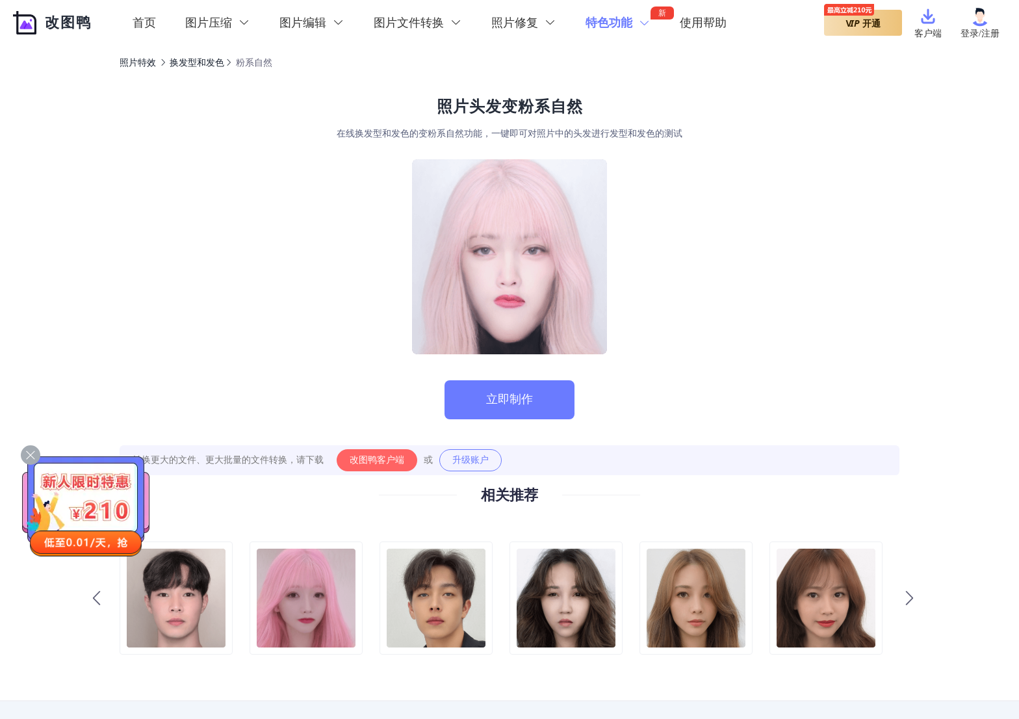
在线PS (545, 676)
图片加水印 (240, 676)
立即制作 (509, 399)
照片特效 (138, 63)
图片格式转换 (307, 676)
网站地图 (748, 676)
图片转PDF (437, 676)
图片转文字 (375, 676)
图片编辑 (649, 676)
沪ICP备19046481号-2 (616, 703)
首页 (144, 22)
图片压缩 (595, 676)
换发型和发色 (197, 63)
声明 (793, 676)
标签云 (698, 676)
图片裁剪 (495, 676)
